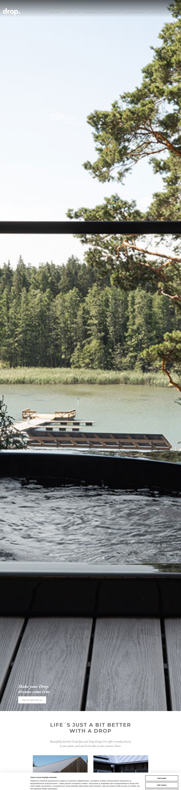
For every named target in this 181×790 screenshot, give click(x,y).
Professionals (134, 12)
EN (175, 7)
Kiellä (161, 776)
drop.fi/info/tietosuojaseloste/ (53, 778)
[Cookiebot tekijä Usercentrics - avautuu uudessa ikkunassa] (15, 785)
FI (172, 7)
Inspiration (111, 12)
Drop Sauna (91, 12)
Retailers (172, 12)
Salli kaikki (161, 762)
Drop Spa (53, 12)
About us (154, 12)
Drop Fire (71, 12)
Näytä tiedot (123, 785)
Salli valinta (162, 769)
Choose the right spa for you (32, 700)
